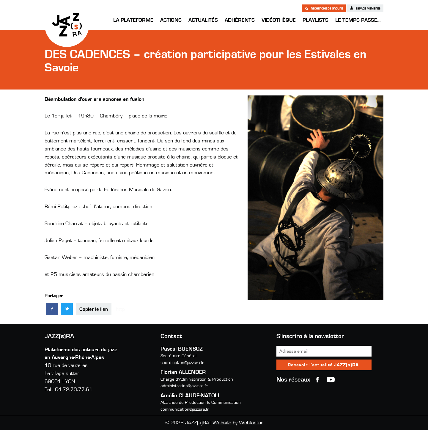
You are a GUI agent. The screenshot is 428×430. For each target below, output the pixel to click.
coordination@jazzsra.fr (182, 362)
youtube (331, 379)
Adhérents (240, 20)
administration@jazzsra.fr (183, 386)
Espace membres (365, 8)
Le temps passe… (357, 20)
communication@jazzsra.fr (184, 409)
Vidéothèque (279, 20)
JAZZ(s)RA (67, 24)
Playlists (315, 20)
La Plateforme (133, 20)
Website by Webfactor (238, 423)
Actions (171, 20)
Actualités (203, 20)
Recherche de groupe (324, 8)
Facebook (317, 379)
